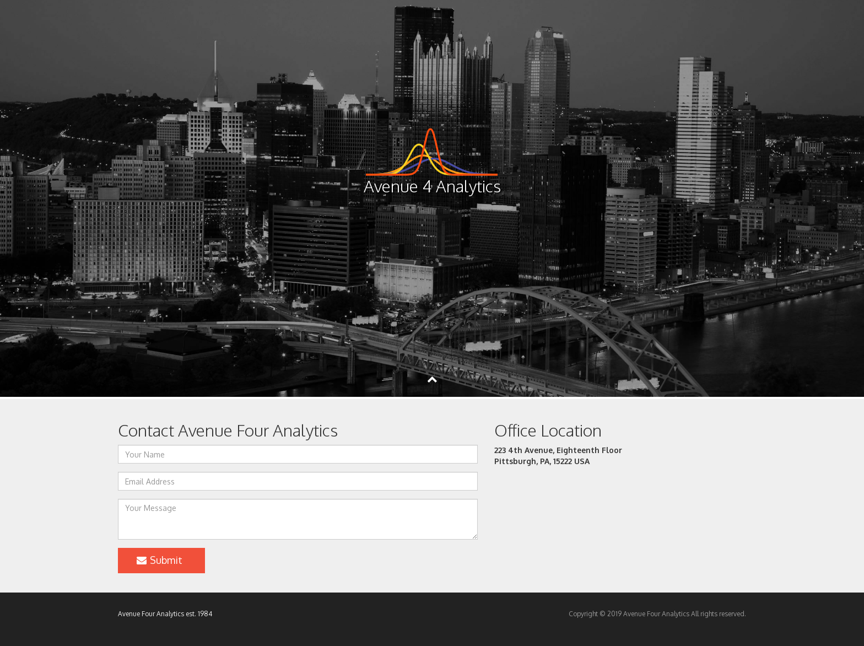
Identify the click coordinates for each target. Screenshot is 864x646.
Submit (158, 560)
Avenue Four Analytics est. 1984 (165, 614)
